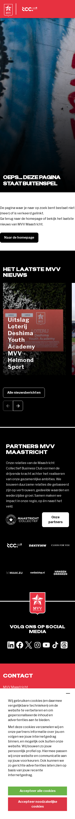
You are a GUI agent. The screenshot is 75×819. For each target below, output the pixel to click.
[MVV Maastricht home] (8, 13)
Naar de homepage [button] (19, 237)
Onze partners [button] (55, 519)
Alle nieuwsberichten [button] (24, 392)
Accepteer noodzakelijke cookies (37, 804)
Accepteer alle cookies (38, 791)
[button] (18, 406)
